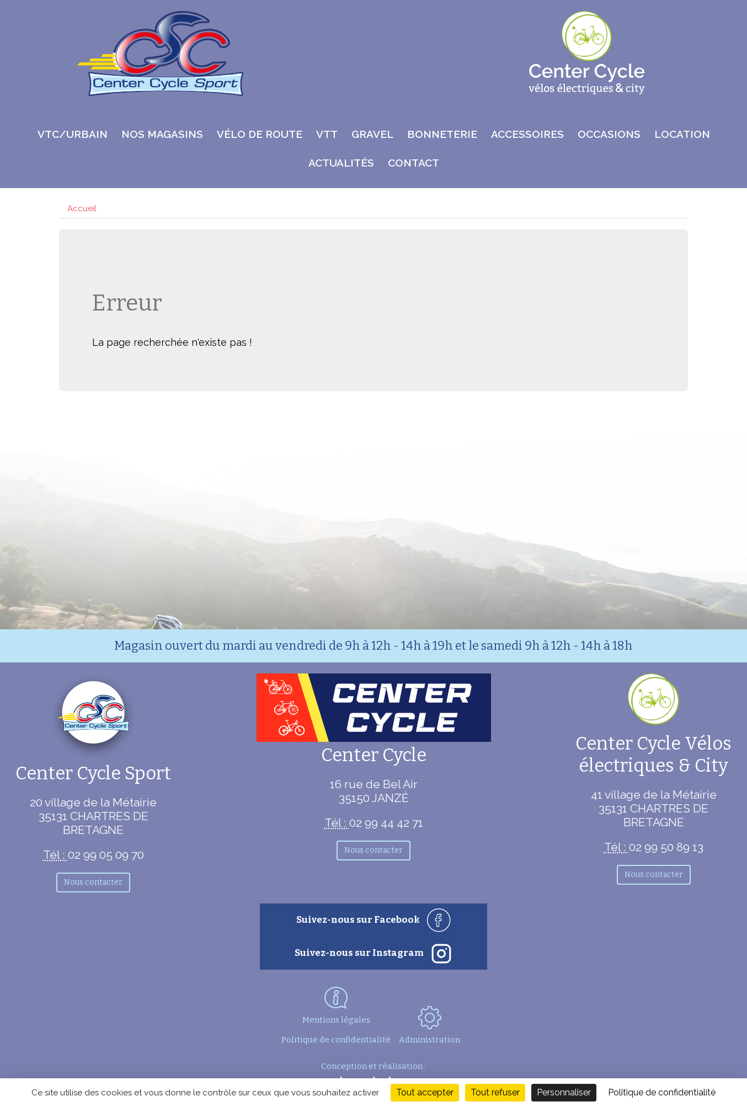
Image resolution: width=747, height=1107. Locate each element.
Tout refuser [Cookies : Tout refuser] (495, 1092)
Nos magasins (162, 134)
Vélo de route (259, 134)
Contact (413, 163)
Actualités (341, 163)
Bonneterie (442, 134)
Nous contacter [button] (93, 882)
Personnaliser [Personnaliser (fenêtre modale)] (564, 1092)
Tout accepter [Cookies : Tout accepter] (424, 1092)
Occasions (609, 134)
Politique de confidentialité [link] (662, 1092)
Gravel (372, 134)
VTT (327, 134)
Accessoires (527, 134)
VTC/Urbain (73, 134)
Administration (429, 1025)
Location (682, 134)
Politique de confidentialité (336, 1040)
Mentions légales (336, 1020)
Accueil (82, 208)
